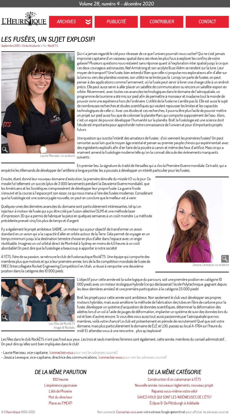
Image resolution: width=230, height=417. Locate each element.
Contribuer (162, 22)
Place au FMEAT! (60, 403)
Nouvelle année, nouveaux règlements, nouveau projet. (174, 385)
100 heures (60, 379)
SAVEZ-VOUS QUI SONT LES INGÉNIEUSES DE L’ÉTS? (174, 397)
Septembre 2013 (10, 45)
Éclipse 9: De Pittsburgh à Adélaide (174, 403)
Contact (207, 22)
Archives (66, 22)
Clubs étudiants (31, 45)
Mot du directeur (60, 397)
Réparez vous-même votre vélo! (174, 391)
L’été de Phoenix (60, 391)
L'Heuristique (12, 412)
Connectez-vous (126, 412)
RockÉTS (53, 45)
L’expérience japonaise (60, 385)
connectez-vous (61, 352)
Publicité (116, 22)
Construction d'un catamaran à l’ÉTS (174, 379)
